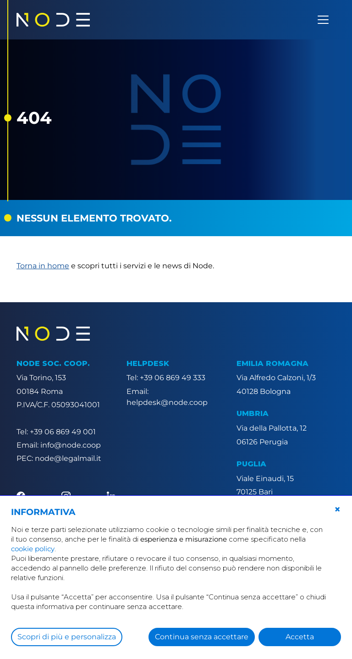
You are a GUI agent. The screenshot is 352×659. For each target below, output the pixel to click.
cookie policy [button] (33, 548)
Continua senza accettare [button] (201, 636)
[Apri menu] (323, 19)
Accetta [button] (300, 636)
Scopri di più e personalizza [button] (66, 636)
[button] (337, 509)
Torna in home (42, 265)
